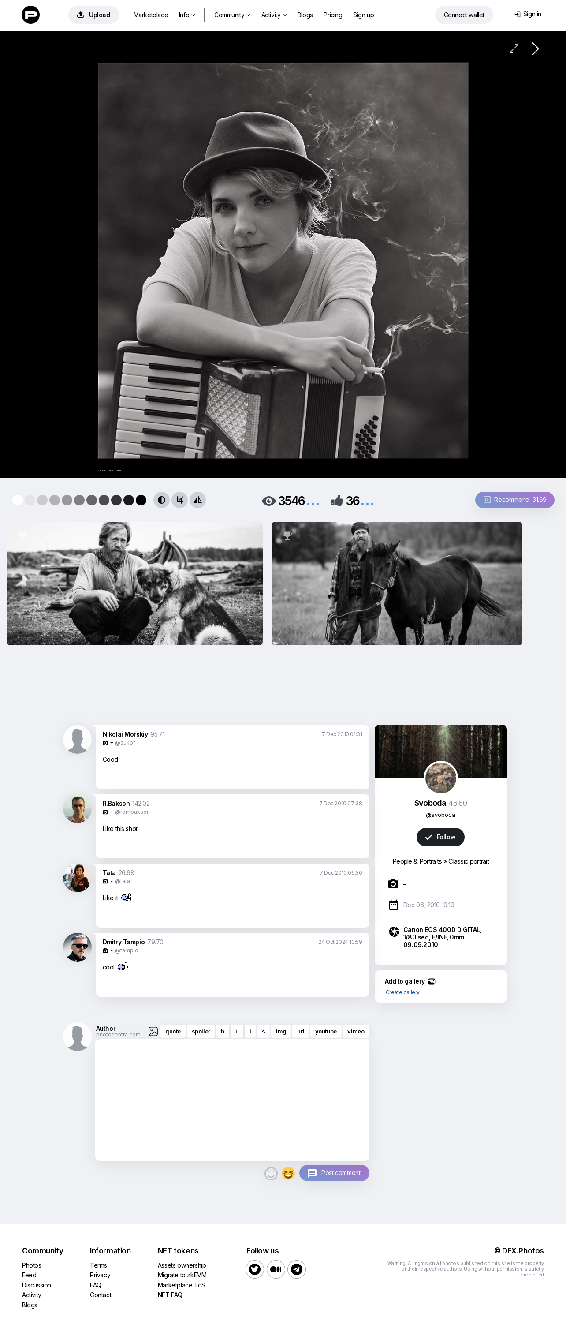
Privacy (100, 1275)
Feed (29, 1275)
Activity (274, 15)
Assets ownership (182, 1265)
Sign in (527, 14)
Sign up (363, 15)
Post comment (340, 1172)
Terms (98, 1265)
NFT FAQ (170, 1294)
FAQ (95, 1285)
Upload (93, 15)
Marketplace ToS (181, 1285)
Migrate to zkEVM (182, 1275)
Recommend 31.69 (515, 499)
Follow (440, 837)
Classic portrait (468, 861)
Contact (100, 1294)
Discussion (36, 1285)
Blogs (305, 15)
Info (187, 15)
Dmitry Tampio (124, 942)
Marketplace (151, 15)
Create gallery (403, 992)
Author (105, 1028)
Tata (109, 872)
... (313, 500)
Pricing (333, 15)
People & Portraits (417, 861)
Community (232, 15)
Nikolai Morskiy (125, 734)
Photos (31, 1265)
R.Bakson (116, 803)
